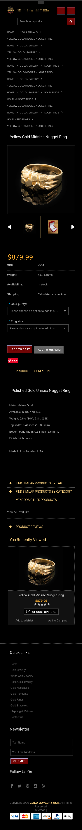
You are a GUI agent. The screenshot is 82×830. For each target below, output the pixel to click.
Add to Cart (20, 349)
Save (15, 361)
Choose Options (41, 612)
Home (10, 32)
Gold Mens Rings (18, 119)
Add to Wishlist (50, 350)
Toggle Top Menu (41, 2)
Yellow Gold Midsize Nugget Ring (41, 595)
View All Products (18, 512)
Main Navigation (11, 21)
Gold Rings (51, 65)
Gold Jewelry (29, 45)
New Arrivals (29, 32)
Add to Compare (57, 621)
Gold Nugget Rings (20, 99)
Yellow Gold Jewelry (22, 52)
